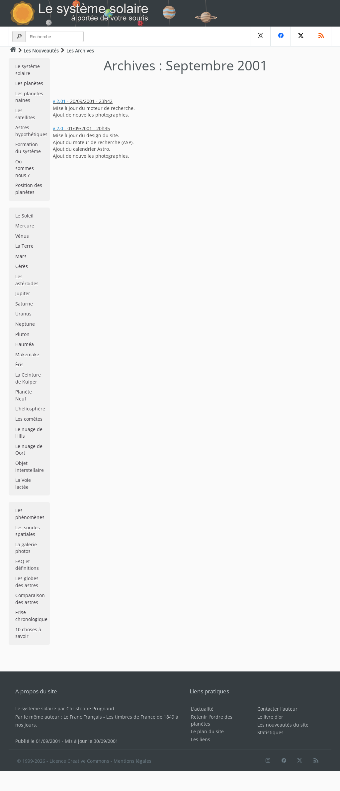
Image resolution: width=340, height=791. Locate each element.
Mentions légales (132, 761)
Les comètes (28, 419)
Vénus (22, 236)
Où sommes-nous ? (25, 168)
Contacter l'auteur (277, 709)
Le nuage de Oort (28, 449)
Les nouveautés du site (282, 725)
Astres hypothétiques (31, 130)
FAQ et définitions (27, 564)
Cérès (21, 266)
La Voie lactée (23, 483)
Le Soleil (24, 216)
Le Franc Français (82, 717)
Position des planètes (28, 188)
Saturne (24, 304)
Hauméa (24, 344)
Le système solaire (27, 69)
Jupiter (22, 293)
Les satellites (25, 114)
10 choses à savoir (28, 633)
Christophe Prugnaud (90, 708)
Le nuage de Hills (28, 432)
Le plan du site (207, 731)
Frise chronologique (31, 615)
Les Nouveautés (41, 50)
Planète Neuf (23, 395)
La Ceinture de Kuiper (28, 378)
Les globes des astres (27, 581)
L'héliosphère (30, 408)
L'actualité (202, 709)
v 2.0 (58, 128)
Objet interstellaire (29, 466)
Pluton (22, 334)
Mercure (24, 225)
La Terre (24, 246)
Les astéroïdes (27, 280)
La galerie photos (26, 548)
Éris (19, 364)
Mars (21, 256)
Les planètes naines (29, 97)
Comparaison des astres (30, 598)
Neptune (25, 324)
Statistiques (270, 732)
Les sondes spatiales (27, 531)
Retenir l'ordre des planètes (211, 720)
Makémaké (27, 354)
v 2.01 (59, 101)
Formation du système (28, 147)
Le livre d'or (270, 717)
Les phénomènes (29, 513)
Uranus (23, 313)
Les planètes (29, 83)
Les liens (200, 739)
